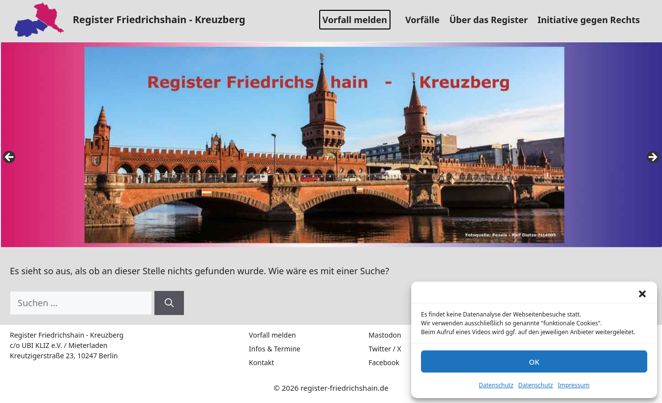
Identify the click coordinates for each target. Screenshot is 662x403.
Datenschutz (496, 385)
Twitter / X (384, 348)
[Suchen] (169, 303)
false (9, 157)
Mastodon (384, 335)
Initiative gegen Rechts (592, 20)
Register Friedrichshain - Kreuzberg (159, 19)
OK (534, 362)
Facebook (383, 362)
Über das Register (492, 20)
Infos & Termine (275, 348)
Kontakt (261, 362)
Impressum (573, 385)
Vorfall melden (355, 20)
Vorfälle (426, 20)
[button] (642, 294)
